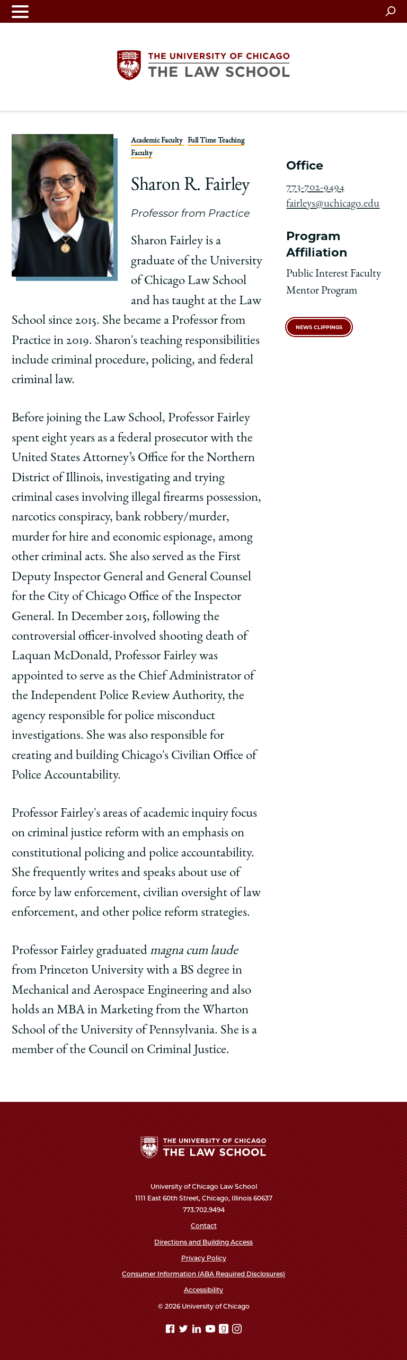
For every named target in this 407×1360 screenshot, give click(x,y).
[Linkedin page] (198, 1331)
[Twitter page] (184, 1331)
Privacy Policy (203, 1258)
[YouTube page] (211, 1331)
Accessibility (203, 1290)
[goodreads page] (225, 1331)
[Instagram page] (237, 1331)
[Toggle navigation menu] (20, 11)
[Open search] (390, 11)
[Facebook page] (171, 1331)
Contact (204, 1226)
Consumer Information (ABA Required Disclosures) (203, 1274)
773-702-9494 (315, 187)
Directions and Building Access (203, 1242)
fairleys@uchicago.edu (332, 204)
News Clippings (319, 327)
